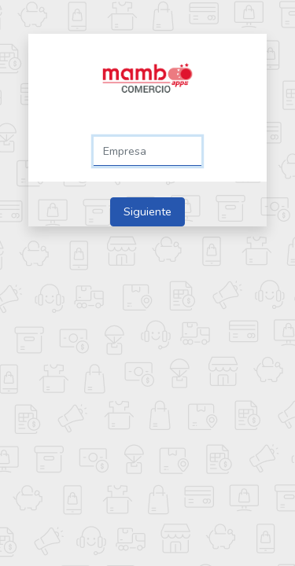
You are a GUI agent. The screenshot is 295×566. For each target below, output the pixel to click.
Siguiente (147, 211)
